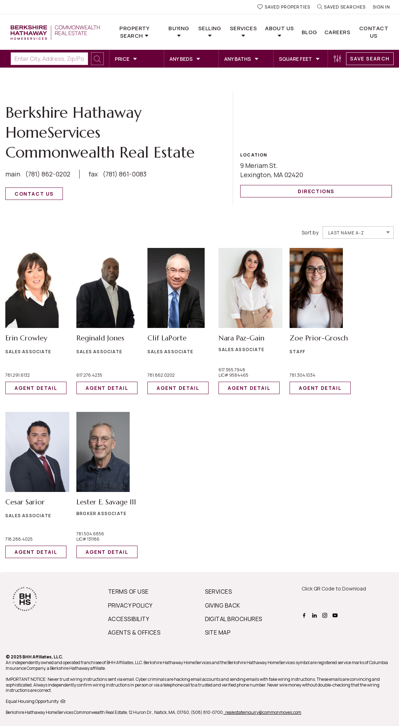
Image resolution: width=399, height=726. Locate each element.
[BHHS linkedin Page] (315, 614)
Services (243, 28)
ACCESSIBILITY (128, 619)
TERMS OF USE (128, 591)
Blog (309, 32)
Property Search (134, 32)
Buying (178, 28)
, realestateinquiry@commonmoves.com (262, 712)
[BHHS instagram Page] (325, 614)
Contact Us (373, 32)
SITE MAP (218, 632)
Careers (337, 32)
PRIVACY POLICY (130, 605)
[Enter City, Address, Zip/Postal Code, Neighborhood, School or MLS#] (49, 58)
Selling (209, 28)
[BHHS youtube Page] (336, 614)
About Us (279, 28)
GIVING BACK (222, 605)
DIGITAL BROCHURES (234, 619)
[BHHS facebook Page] (305, 614)
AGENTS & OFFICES (134, 632)
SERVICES (218, 591)
